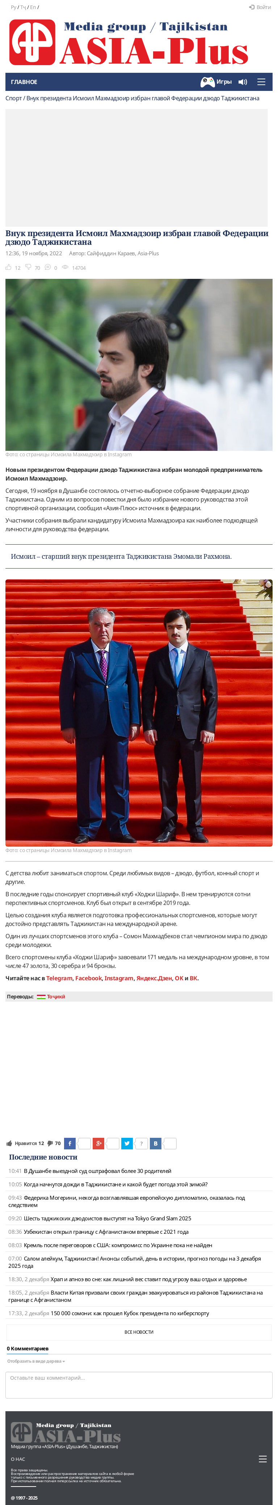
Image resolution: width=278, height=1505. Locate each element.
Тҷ (23, 7)
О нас (18, 1459)
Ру (13, 7)
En (33, 7)
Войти (260, 7)
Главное (24, 82)
